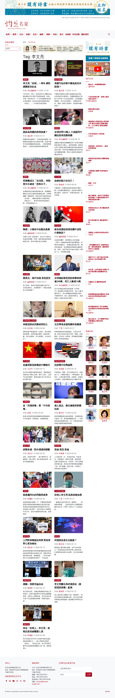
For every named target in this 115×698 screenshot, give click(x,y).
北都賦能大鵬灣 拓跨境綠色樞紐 (103, 173)
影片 (61, 34)
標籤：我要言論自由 (33, 584)
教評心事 (26, 446)
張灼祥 (100, 276)
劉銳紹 (61, 185)
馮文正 (30, 453)
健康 (41, 34)
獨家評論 (26, 624)
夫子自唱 (57, 177)
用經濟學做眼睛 (59, 361)
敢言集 (57, 536)
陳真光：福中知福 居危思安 (36, 278)
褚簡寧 (30, 588)
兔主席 (100, 263)
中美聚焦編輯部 (103, 103)
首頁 (24, 42)
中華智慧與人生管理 (30, 320)
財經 (28, 34)
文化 (21, 34)
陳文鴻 (61, 544)
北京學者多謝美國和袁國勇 (67, 324)
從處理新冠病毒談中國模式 (36, 365)
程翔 (29, 413)
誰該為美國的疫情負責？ (35, 132)
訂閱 (89, 674)
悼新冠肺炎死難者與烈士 (35, 324)
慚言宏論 (26, 536)
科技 (55, 34)
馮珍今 (100, 152)
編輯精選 (31, 233)
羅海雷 (61, 591)
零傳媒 (30, 635)
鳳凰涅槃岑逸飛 (103, 109)
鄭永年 (61, 413)
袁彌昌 (30, 499)
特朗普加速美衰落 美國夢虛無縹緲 (103, 160)
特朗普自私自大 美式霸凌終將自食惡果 (103, 210)
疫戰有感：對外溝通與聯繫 (36, 449)
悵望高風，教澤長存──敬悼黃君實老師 (103, 148)
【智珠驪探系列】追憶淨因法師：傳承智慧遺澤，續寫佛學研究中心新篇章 (103, 249)
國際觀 (26, 79)
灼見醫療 (26, 274)
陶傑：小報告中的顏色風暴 (36, 229)
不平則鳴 (26, 361)
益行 (99, 286)
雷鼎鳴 (61, 369)
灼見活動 (76, 34)
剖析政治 (57, 402)
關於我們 (85, 34)
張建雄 (100, 138)
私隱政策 (107, 691)
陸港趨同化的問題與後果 (35, 495)
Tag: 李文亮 (31, 42)
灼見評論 (57, 225)
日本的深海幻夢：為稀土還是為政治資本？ (103, 99)
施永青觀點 (58, 79)
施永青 (61, 91)
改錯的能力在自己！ (64, 180)
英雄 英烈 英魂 (61, 449)
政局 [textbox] (8, 48)
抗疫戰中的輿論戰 (63, 365)
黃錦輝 (100, 177)
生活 (34, 34)
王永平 (30, 369)
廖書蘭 (100, 111)
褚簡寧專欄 (27, 580)
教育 (14, 34)
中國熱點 (26, 402)
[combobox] (12, 49)
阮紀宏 (30, 547)
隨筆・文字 (102, 183)
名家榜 (68, 34)
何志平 (100, 165)
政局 (8, 34)
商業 (48, 34)
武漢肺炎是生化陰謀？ (65, 540)
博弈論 (26, 491)
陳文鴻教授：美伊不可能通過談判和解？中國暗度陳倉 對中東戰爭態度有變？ (103, 200)
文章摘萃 (26, 225)
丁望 (60, 328)
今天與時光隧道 (59, 320)
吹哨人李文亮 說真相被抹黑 (68, 495)
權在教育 (57, 446)
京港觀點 (57, 580)
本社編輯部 (31, 91)
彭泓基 (30, 328)
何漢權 (61, 453)
